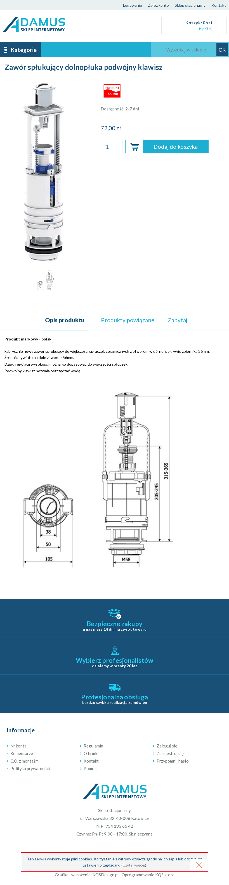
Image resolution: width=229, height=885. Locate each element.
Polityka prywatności (30, 768)
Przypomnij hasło (173, 760)
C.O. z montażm (24, 760)
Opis (64, 319)
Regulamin (93, 745)
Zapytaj (177, 319)
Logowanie (132, 5)
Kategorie (24, 49)
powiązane (128, 319)
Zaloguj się (167, 745)
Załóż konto (158, 5)
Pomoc (90, 768)
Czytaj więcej (133, 865)
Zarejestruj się (170, 753)
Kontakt (218, 5)
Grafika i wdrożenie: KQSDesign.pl (87, 874)
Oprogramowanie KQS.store (148, 874)
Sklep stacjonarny (190, 5)
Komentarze (21, 753)
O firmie (91, 753)
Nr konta (18, 745)
